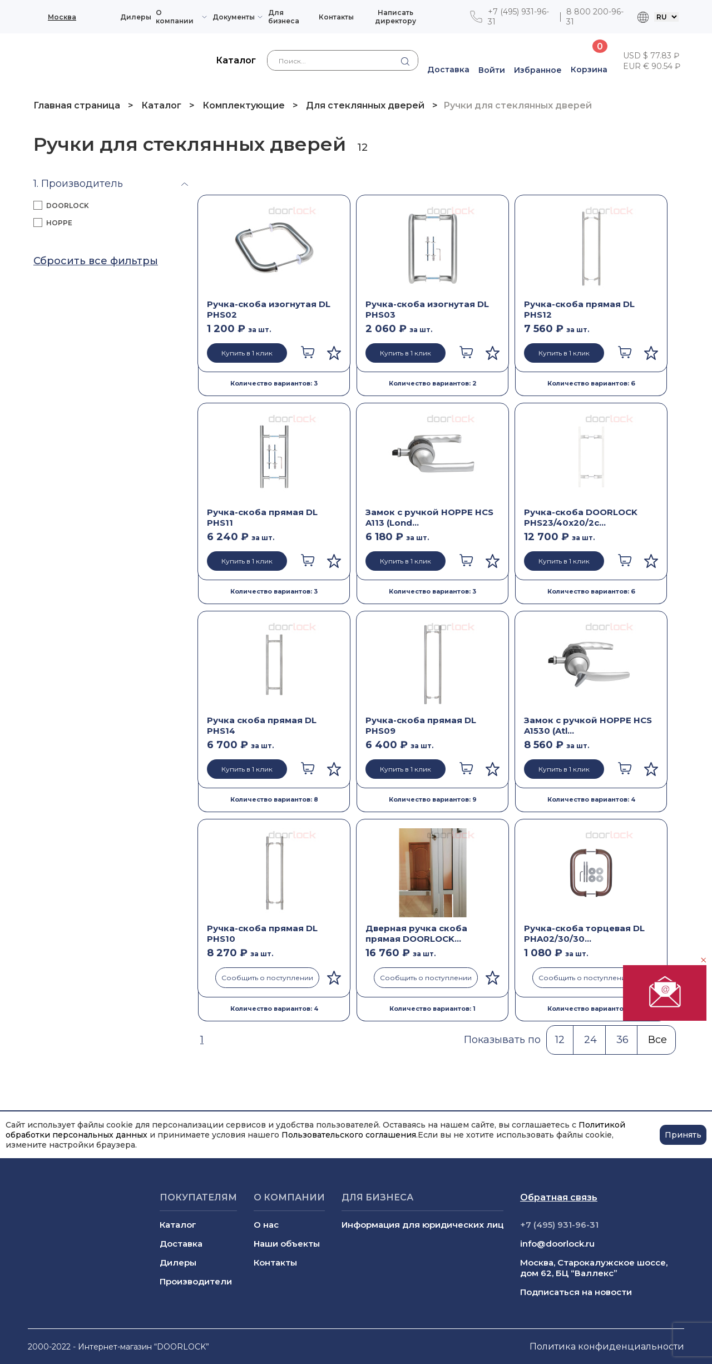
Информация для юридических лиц (422, 1224)
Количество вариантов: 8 (274, 799)
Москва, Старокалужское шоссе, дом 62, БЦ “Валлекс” (594, 1267)
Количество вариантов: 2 (433, 383)
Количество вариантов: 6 (591, 383)
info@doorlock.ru (557, 1243)
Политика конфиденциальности (607, 1346)
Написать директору (395, 16)
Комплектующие (243, 105)
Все (657, 1040)
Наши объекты (287, 1243)
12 (560, 1040)
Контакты (336, 17)
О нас (266, 1224)
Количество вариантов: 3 (274, 383)
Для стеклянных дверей (365, 105)
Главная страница (77, 105)
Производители (196, 1281)
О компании (175, 16)
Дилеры (135, 17)
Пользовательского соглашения (348, 1135)
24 (590, 1040)
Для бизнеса (283, 16)
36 (622, 1040)
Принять (683, 1135)
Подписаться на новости (576, 1292)
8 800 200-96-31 (595, 17)
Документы (233, 17)
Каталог (161, 105)
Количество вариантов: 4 (591, 799)
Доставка (181, 1243)
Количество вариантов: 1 (432, 1008)
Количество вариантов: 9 (433, 799)
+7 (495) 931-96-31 (518, 17)
